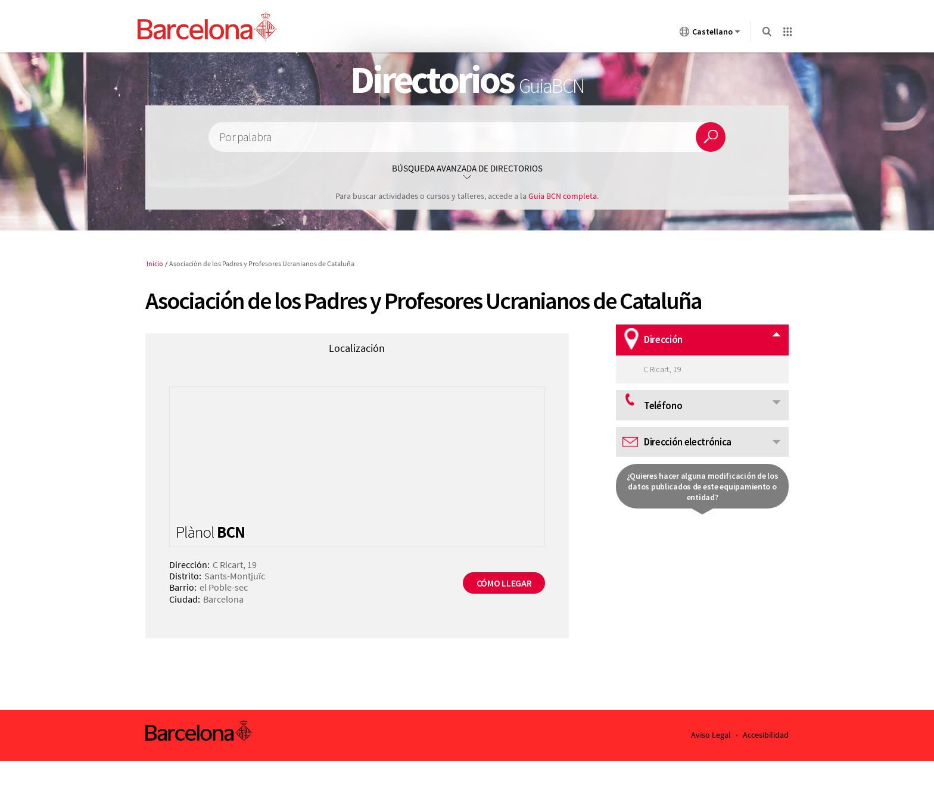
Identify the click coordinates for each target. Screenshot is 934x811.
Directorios (467, 79)
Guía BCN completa (562, 196)
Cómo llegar (504, 583)
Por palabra (245, 137)
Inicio (155, 263)
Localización (357, 348)
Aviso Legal (711, 735)
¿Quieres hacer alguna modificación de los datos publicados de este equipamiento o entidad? (703, 486)
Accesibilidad (766, 735)
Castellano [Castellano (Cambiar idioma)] (710, 34)
